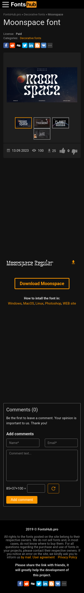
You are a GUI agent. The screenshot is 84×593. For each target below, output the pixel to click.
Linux (40, 303)
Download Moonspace (42, 283)
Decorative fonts (30, 38)
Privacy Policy (67, 557)
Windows (15, 303)
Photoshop (53, 303)
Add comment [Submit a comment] (22, 500)
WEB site (69, 303)
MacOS (28, 303)
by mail (26, 557)
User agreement (43, 557)
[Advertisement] (42, 206)
